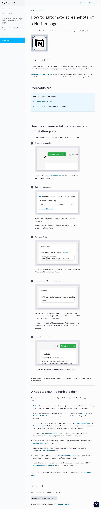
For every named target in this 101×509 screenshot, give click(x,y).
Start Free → (7, 40)
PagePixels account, (53, 176)
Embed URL (50, 433)
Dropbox (88, 416)
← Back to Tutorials (38, 10)
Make (84, 423)
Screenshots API (67, 455)
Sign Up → (93, 3)
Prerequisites (7, 14)
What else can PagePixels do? (12, 29)
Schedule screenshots (42, 406)
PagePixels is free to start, (41, 74)
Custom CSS (38, 443)
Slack (81, 413)
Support (5, 35)
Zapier (78, 423)
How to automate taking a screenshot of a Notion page (12, 21)
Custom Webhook (40, 416)
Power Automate (40, 426)
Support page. (63, 504)
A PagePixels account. (44, 101)
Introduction (7, 8)
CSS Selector (47, 451)
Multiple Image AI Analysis (43, 465)
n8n (88, 423)
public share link (43, 106)
